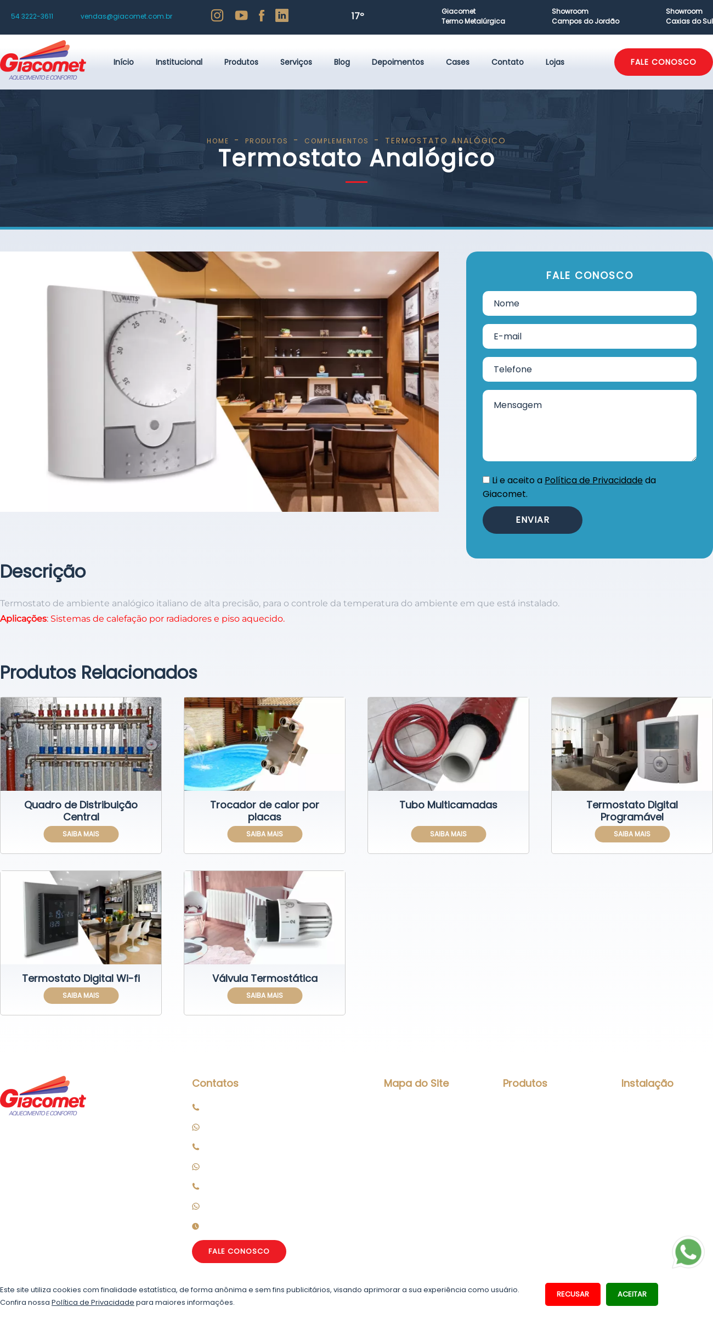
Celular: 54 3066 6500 (250, 1166)
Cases (457, 62)
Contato (507, 62)
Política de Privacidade (594, 480)
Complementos (533, 1240)
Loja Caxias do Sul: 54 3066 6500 (270, 1146)
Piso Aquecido (529, 1107)
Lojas (555, 62)
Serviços (296, 62)
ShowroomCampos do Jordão (585, 16)
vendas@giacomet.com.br (126, 16)
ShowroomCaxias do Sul (689, 16)
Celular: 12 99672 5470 (251, 1205)
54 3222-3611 (32, 16)
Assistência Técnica (659, 1138)
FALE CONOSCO (664, 62)
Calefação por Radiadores (530, 1132)
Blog (342, 62)
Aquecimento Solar (539, 1158)
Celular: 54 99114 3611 (247, 1126)
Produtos (241, 62)
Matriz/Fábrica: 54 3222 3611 (260, 1107)
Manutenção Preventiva (646, 1113)
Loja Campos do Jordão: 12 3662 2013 (278, 1186)
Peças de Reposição (659, 1158)
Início (124, 62)
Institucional (179, 62)
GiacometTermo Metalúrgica (473, 16)
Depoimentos (398, 62)
